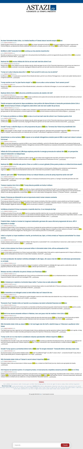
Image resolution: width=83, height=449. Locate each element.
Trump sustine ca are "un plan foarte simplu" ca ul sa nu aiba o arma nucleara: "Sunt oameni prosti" (35, 82)
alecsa (62, 386)
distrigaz (2, 387)
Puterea (14, 187)
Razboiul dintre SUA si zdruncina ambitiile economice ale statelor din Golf (26, 93)
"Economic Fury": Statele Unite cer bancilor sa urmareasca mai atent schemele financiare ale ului (34, 303)
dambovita (36, 386)
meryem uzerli (65, 388)
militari (71, 384)
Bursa (13, 53)
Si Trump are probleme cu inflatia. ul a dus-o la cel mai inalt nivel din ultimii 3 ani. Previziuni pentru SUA (36, 116)
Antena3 (14, 240)
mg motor (77, 384)
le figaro (36, 388)
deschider (68, 387)
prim (48, 388)
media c (74, 387)
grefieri (44, 384)
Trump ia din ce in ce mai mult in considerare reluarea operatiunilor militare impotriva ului (32, 337)
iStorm (40, 394)
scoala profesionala (17, 386)
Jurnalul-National (15, 63)
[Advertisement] (41, 24)
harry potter (42, 388)
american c (79, 387)
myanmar (29, 386)
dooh (36, 384)
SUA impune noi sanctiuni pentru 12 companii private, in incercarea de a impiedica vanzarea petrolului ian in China (40, 370)
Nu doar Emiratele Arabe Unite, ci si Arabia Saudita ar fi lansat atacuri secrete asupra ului (31, 40)
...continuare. (72, 46)
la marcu (58, 384)
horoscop (7, 386)
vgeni (54, 384)
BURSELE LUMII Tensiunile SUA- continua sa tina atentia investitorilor (25, 51)
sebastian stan (56, 386)
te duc (56, 387)
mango (40, 384)
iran (4, 384)
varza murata (14, 384)
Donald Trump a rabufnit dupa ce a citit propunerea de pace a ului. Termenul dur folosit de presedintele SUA (38, 127)
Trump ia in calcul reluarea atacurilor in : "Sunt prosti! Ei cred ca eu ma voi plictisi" (29, 72)
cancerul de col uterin (74, 386)
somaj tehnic (65, 384)
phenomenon (48, 386)
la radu (52, 387)
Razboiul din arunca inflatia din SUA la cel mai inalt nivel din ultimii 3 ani (26, 61)
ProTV (13, 84)
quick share (17, 388)
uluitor (42, 386)
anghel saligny (34, 387)
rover (25, 386)
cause (47, 387)
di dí (59, 387)
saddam (8, 384)
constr (58, 388)
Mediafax (14, 118)
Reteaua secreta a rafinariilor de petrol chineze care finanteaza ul (23, 272)
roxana (63, 387)
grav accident (31, 384)
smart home (53, 388)
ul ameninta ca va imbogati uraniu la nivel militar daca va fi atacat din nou (26, 292)
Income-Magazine (16, 199)
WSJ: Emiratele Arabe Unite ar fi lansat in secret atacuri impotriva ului (25, 359)
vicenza (24, 384)
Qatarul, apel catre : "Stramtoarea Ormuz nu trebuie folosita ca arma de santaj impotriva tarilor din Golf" (37, 175)
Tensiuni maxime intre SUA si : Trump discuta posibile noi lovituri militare (26, 185)
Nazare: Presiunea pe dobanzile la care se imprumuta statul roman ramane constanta (29, 197)
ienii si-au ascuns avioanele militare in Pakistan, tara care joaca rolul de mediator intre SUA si (34, 313)
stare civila (42, 387)
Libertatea (14, 211)
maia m (28, 387)
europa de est (14, 387)
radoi (20, 384)
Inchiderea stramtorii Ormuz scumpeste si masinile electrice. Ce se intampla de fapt (28, 209)
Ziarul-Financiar (15, 107)
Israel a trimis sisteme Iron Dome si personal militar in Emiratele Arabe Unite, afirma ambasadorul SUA (34, 248)
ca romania (22, 387)
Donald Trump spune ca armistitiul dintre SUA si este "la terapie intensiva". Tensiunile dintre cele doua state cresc (40, 349)
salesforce (24, 388)
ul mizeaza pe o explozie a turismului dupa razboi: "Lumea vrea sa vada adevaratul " (31, 282)
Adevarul (14, 42)
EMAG (41, 382)
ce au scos (30, 388)
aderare (8, 387)
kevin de (49, 384)
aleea (66, 386)
